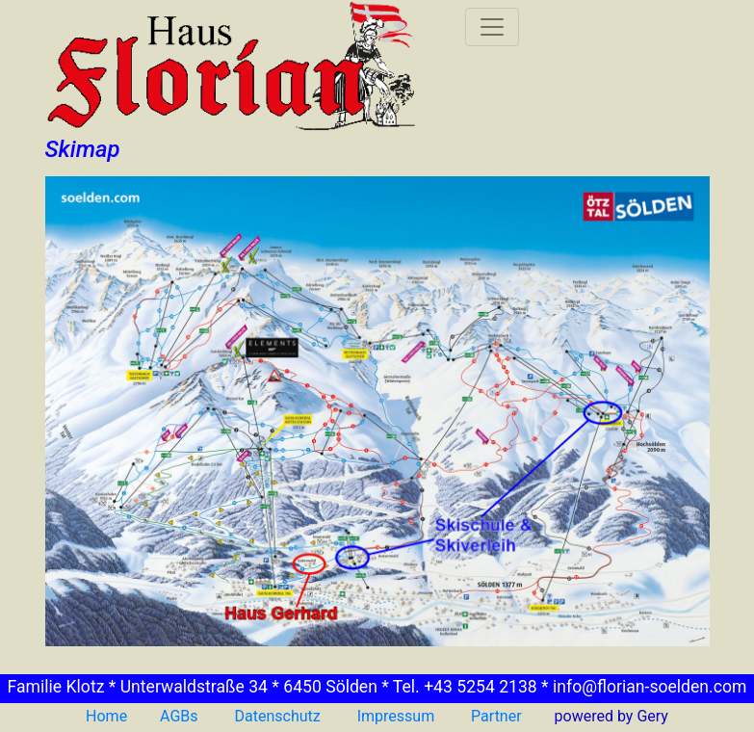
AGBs (178, 716)
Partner (494, 716)
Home (106, 716)
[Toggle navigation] (492, 27)
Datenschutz (278, 716)
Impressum (396, 716)
